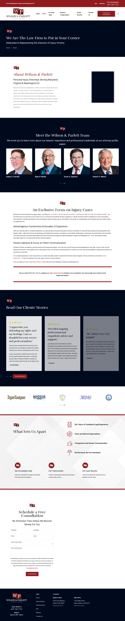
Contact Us (39, 616)
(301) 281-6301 (16, 614)
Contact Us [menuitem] (90, 14)
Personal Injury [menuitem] (51, 14)
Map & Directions (58, 606)
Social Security (40, 605)
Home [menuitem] (38, 14)
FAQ (96, 4)
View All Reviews (20, 376)
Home (38, 598)
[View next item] (11, 376)
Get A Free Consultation (106, 14)
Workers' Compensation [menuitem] (64, 14)
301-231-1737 (113, 4)
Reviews (102, 4)
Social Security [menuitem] (79, 14)
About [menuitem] (44, 14)
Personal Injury (40, 601)
